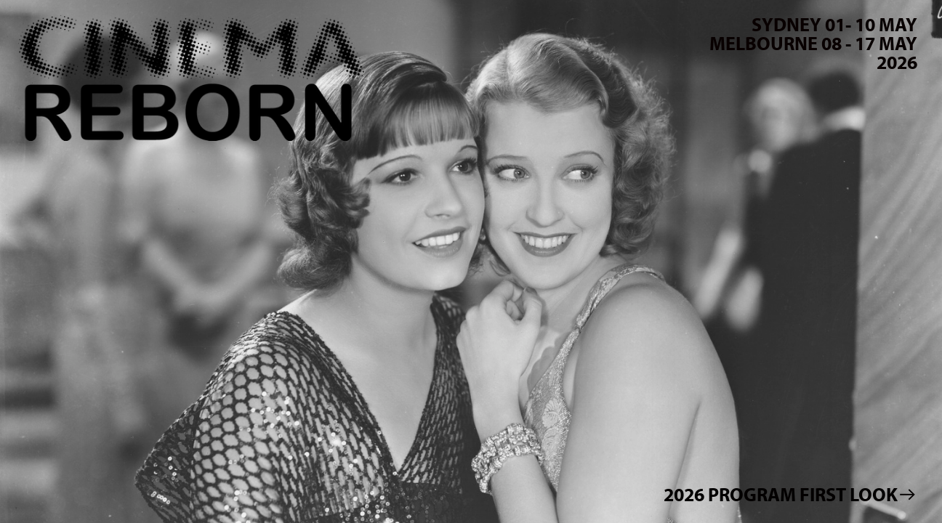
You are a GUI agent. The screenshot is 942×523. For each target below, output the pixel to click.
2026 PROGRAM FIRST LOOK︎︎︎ (790, 494)
